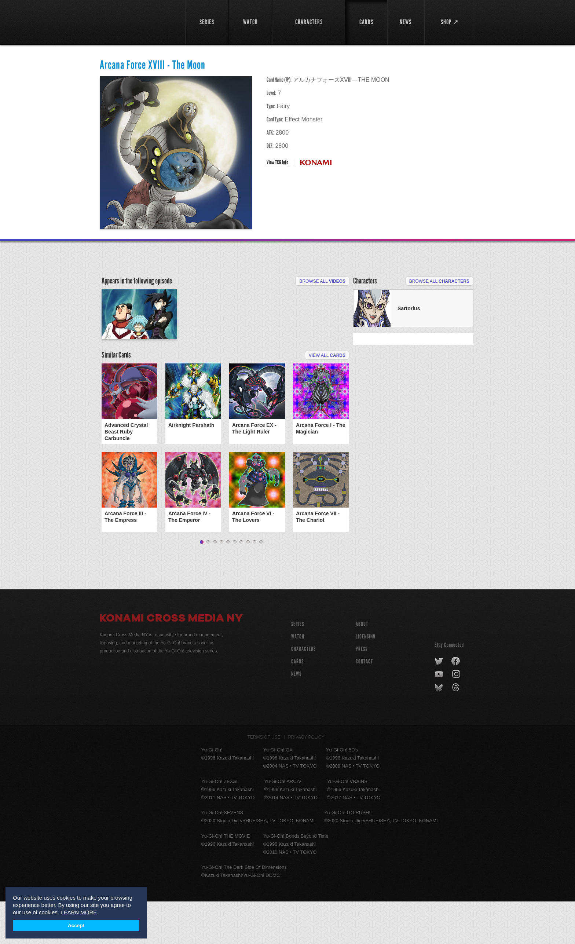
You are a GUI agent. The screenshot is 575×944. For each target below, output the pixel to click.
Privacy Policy (306, 779)
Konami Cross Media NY (171, 661)
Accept (76, 925)
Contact (364, 703)
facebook (456, 703)
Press (361, 691)
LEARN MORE (79, 912)
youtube (439, 717)
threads (456, 730)
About (362, 666)
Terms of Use (264, 779)
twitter (439, 703)
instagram (456, 717)
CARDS (297, 703)
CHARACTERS (303, 691)
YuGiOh (138, 21)
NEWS (296, 716)
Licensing (366, 679)
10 (261, 585)
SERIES (297, 666)
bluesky (439, 730)
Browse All (322, 281)
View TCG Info (277, 162)
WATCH (297, 679)
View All (327, 397)
